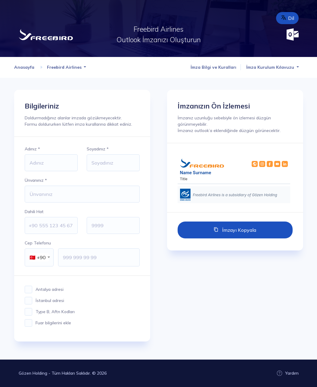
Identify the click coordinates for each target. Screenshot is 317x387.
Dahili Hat (34, 211)
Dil (287, 17)
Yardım (288, 373)
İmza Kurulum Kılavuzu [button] (270, 67)
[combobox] (39, 257)
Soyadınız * (98, 149)
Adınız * (32, 149)
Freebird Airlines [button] (65, 67)
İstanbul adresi (50, 300)
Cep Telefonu (38, 243)
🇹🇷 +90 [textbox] (38, 257)
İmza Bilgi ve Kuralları (213, 67)
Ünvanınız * (36, 180)
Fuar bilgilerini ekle (53, 323)
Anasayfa (25, 67)
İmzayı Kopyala (238, 230)
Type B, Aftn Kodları (55, 311)
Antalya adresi (50, 289)
